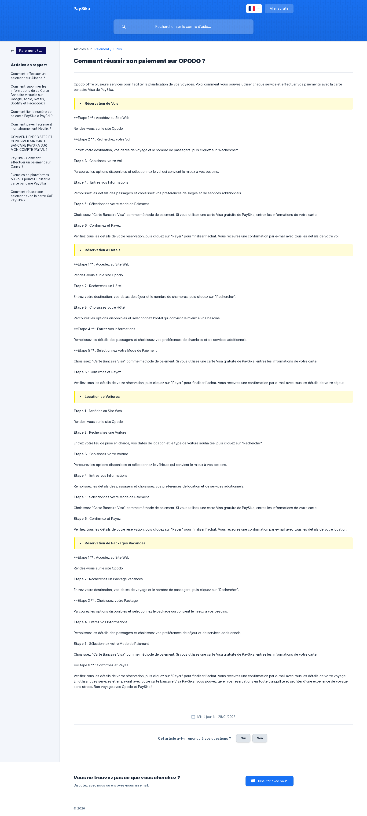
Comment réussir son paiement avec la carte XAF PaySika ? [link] (32, 196)
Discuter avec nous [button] (272, 781)
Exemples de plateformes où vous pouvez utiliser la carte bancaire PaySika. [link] (30, 179)
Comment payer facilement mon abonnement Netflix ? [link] (31, 126)
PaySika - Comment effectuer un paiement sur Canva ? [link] (31, 162)
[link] (28, 50)
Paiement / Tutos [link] (108, 49)
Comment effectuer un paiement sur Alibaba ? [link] (28, 76)
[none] (81, 8)
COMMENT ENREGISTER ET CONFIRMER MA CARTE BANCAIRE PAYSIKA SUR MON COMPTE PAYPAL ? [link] (31, 143)
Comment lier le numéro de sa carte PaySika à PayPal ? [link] (32, 114)
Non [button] (260, 738)
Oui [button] (243, 738)
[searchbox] (183, 26)
